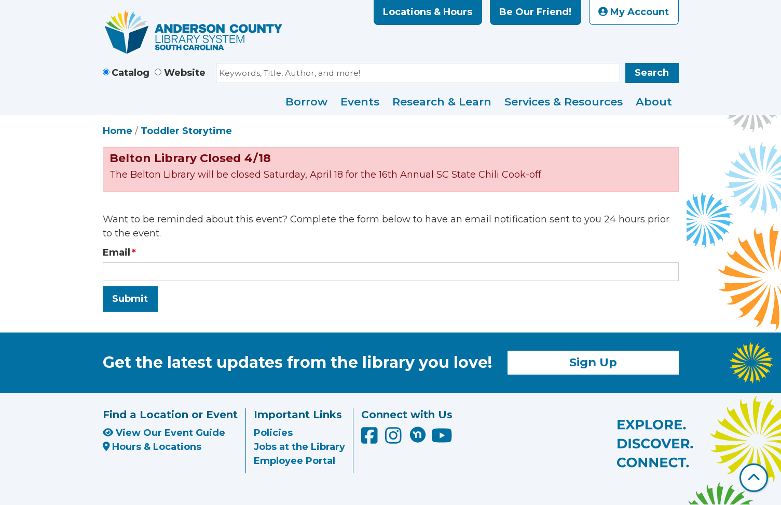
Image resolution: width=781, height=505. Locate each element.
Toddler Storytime (186, 131)
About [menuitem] (654, 101)
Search (652, 72)
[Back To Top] (753, 477)
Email (116, 252)
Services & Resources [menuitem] (563, 101)
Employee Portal (294, 461)
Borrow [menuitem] (306, 101)
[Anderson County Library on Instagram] (394, 439)
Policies (273, 432)
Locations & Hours (427, 12)
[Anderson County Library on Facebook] (370, 439)
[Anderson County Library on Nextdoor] (417, 434)
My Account (633, 12)
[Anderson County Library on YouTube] (442, 439)
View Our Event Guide (164, 432)
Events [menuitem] (359, 101)
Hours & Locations (152, 447)
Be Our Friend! (535, 12)
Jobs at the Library (299, 447)
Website (184, 72)
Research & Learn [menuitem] (441, 101)
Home (117, 131)
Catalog (130, 72)
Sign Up (593, 362)
